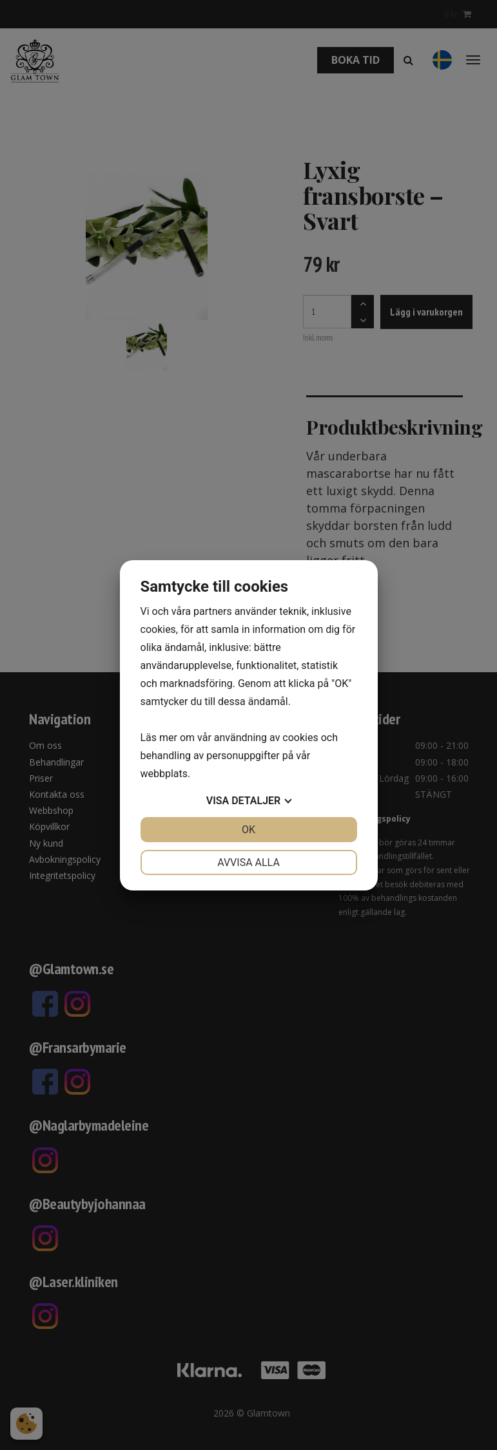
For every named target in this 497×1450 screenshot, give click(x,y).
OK (248, 830)
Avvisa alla (248, 862)
